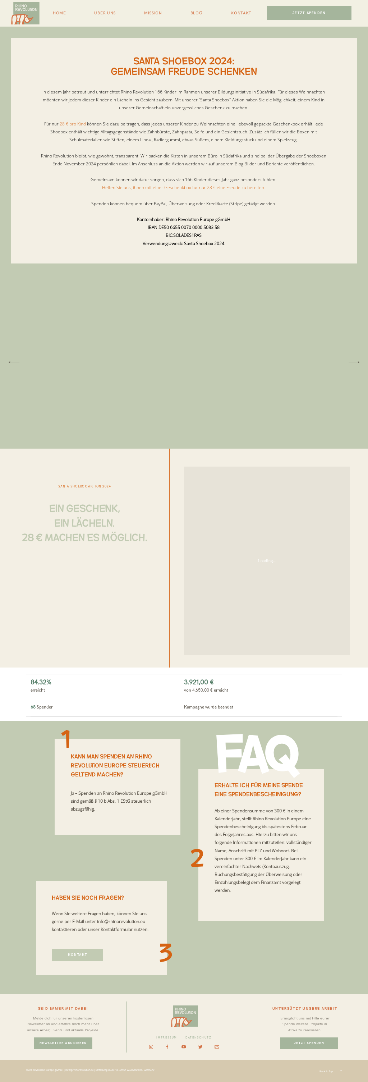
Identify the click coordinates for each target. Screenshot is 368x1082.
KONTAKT (241, 13)
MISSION (153, 13)
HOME (59, 13)
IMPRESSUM (166, 1037)
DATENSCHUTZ (198, 1037)
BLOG (196, 13)
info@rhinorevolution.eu (121, 921)
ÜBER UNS (105, 13)
